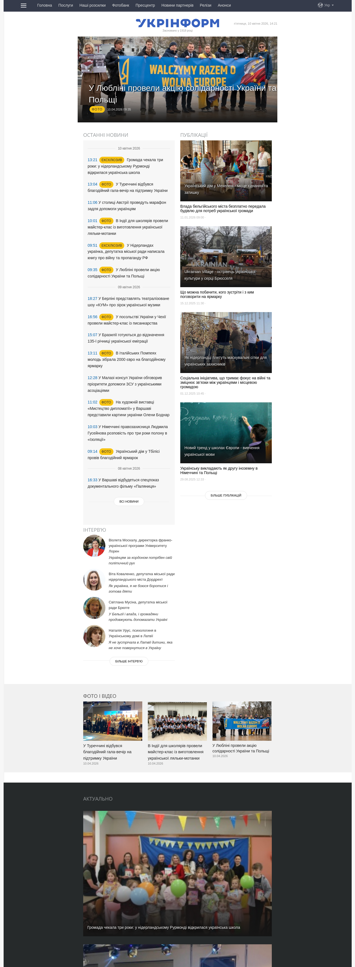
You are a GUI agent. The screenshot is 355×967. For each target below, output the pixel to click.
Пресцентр (145, 5)
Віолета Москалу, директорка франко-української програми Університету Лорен (140, 543)
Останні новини (105, 135)
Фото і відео (99, 693)
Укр (327, 5)
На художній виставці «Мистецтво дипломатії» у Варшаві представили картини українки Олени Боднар (128, 388)
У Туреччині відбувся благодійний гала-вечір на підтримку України (106, 748)
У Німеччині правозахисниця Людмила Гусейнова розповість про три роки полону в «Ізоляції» (128, 410)
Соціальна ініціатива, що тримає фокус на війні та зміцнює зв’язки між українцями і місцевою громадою (225, 382)
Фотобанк (120, 5)
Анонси (224, 5)
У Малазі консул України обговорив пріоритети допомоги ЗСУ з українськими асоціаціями (125, 366)
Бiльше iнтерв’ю (129, 658)
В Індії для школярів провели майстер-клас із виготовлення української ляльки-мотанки (128, 221)
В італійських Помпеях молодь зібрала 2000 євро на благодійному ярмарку (127, 343)
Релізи (206, 5)
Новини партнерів (177, 5)
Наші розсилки (92, 5)
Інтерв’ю (94, 527)
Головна (44, 5)
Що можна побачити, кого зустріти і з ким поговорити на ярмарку (217, 294)
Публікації (194, 135)
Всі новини (129, 474)
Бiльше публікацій (226, 495)
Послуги (65, 5)
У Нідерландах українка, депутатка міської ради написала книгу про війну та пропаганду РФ (126, 243)
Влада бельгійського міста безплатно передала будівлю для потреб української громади (223, 208)
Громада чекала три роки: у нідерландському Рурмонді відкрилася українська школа (125, 165)
